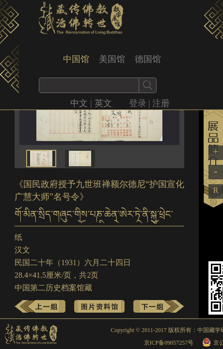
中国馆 (76, 59)
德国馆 (148, 59)
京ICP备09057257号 (169, 342)
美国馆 (112, 59)
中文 (79, 103)
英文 (103, 103)
